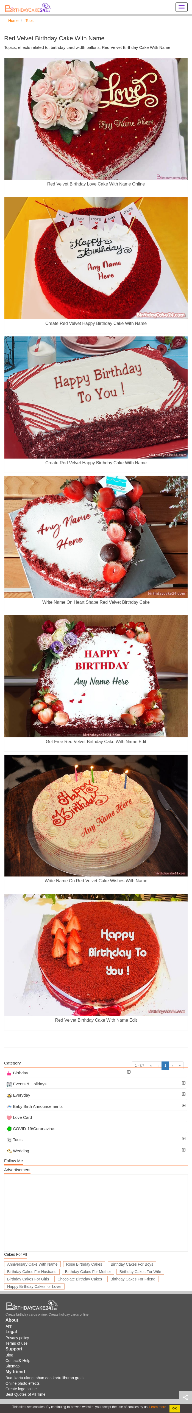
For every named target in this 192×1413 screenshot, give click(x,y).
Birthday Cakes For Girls (28, 1279)
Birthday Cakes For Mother (88, 1271)
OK (174, 1408)
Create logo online (21, 1389)
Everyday (18, 1095)
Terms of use (16, 1343)
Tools (15, 1139)
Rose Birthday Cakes (84, 1264)
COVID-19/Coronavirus (31, 1128)
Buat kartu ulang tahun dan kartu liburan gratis (44, 1378)
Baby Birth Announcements (35, 1106)
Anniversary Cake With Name (32, 1264)
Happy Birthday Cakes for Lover (34, 1286)
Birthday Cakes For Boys (132, 1264)
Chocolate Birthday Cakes (79, 1279)
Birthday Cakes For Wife (140, 1271)
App (8, 1326)
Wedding (18, 1150)
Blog (9, 1355)
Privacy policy (17, 1338)
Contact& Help (17, 1360)
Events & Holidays (26, 1083)
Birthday (17, 1073)
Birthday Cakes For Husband (32, 1271)
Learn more (157, 1407)
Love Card (19, 1117)
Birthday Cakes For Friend (132, 1279)
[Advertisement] (96, 1213)
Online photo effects (22, 1383)
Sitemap (12, 1366)
